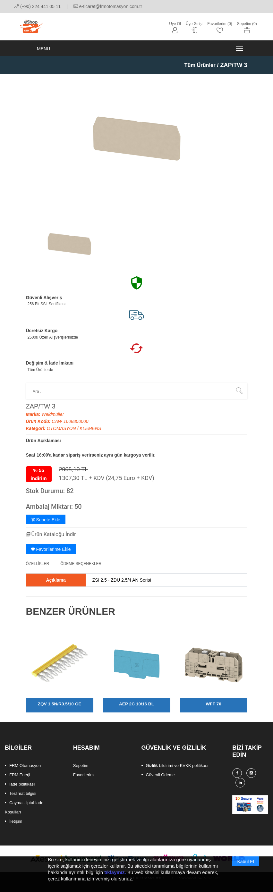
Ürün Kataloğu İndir (53, 539)
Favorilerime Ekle (51, 554)
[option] (69, 249)
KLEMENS (90, 433)
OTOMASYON (62, 433)
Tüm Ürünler (198, 70)
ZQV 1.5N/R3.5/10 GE (59, 708)
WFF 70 (214, 708)
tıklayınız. (115, 874)
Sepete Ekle (45, 524)
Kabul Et (245, 863)
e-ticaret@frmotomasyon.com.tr (107, 6)
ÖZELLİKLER (37, 568)
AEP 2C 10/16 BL (137, 708)
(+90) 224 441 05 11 (37, 6)
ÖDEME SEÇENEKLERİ (81, 568)
